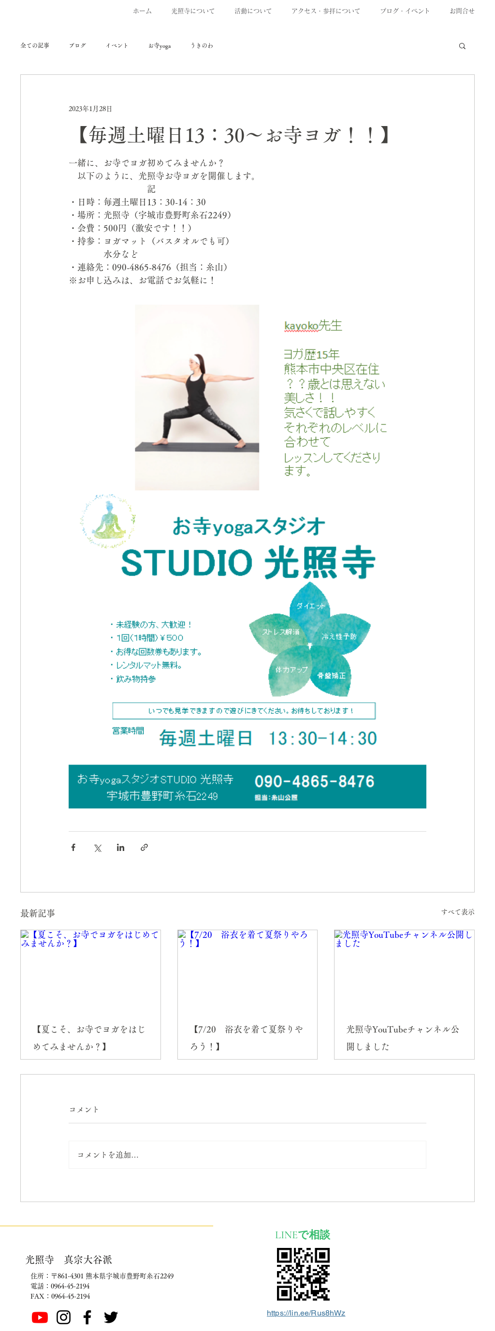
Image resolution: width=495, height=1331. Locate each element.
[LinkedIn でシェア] (120, 847)
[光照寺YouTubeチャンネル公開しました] (404, 969)
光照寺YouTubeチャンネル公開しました (402, 1038)
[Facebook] (87, 1317)
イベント (117, 45)
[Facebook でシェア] (73, 847)
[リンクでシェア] (144, 847)
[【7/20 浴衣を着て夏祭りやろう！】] (248, 969)
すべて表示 (458, 911)
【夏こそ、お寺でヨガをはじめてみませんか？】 (89, 1038)
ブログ (77, 45)
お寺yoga (159, 45)
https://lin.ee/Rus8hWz (306, 1312)
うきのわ (201, 45)
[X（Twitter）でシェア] (97, 847)
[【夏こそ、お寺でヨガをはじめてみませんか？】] (90, 969)
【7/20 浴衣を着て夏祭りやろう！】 (246, 1038)
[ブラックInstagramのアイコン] (63, 1317)
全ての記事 (34, 45)
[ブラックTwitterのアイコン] (111, 1317)
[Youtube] (39, 1317)
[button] (462, 45)
